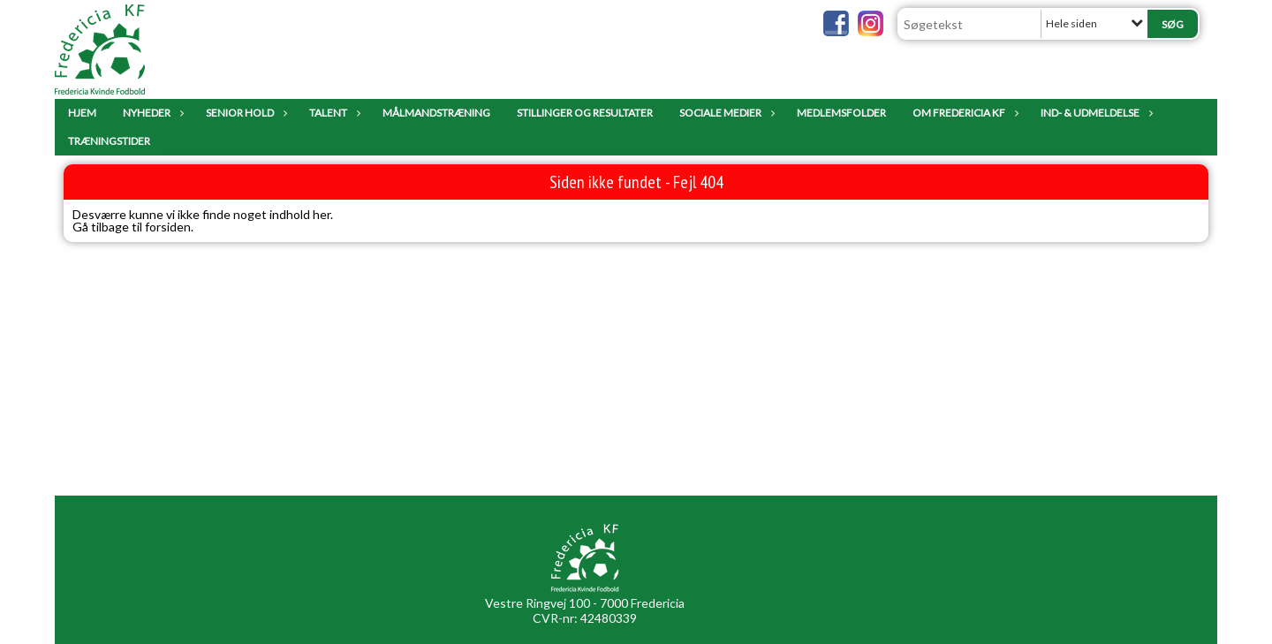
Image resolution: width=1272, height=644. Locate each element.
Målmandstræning (436, 112)
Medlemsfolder (841, 112)
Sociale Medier (724, 112)
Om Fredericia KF (963, 112)
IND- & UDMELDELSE (1094, 112)
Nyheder (151, 112)
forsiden (168, 226)
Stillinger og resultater (585, 112)
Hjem (82, 112)
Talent (332, 112)
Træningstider (109, 141)
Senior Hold (244, 112)
